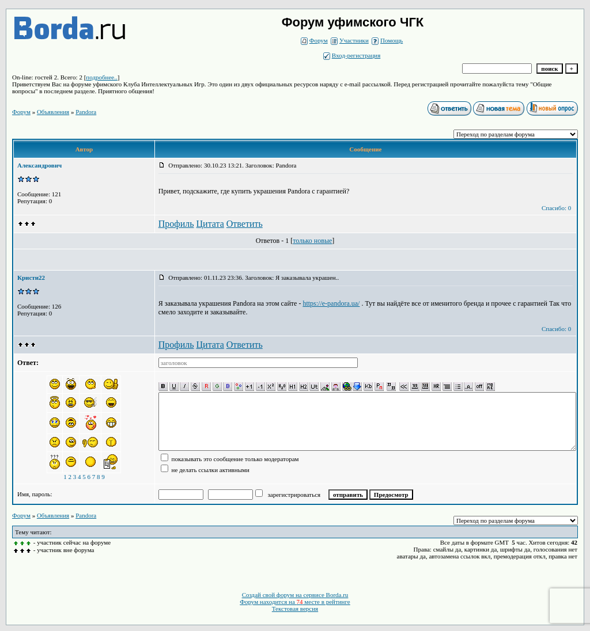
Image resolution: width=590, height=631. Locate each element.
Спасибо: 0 (556, 207)
